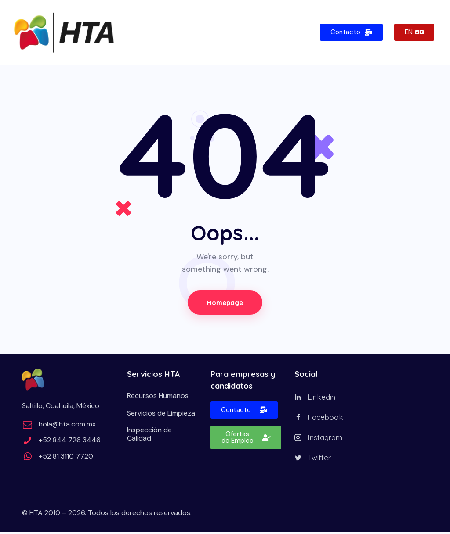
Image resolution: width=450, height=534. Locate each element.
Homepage (225, 302)
